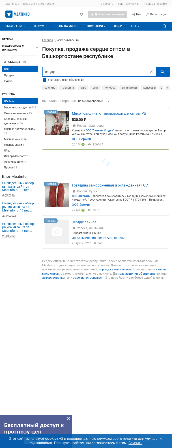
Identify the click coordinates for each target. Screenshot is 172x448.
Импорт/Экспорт (16, 156)
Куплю (8, 81)
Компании (96, 26)
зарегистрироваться (88, 277)
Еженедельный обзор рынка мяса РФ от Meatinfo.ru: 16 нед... (18, 227)
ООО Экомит (81, 204)
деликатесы (129, 87)
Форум (41, 26)
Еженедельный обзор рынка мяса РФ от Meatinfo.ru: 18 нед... (18, 186)
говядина (68, 87)
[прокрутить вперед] (167, 87)
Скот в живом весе (18, 113)
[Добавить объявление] (107, 14)
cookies (54, 438)
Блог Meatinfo (14, 176)
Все (6, 69)
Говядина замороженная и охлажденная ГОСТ (111, 185)
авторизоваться (54, 277)
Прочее (10, 167)
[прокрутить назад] (161, 87)
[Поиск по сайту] (164, 26)
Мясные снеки (14, 144)
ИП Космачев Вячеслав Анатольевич (99, 238)
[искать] (163, 71)
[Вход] (137, 14)
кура (83, 87)
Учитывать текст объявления (66, 79)
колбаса (110, 87)
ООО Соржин (81, 139)
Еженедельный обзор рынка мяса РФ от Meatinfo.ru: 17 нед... (18, 206)
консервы (149, 87)
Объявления (16, 26)
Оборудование (15, 161)
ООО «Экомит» (81, 196)
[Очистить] (151, 72)
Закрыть (135, 443)
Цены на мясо (68, 26)
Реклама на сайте (155, 3)
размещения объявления (138, 273)
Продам (9, 75)
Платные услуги (128, 3)
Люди (118, 26)
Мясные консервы (16, 139)
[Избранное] (81, 14)
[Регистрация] (156, 14)
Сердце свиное (84, 222)
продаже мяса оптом (115, 269)
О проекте (107, 3)
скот (95, 87)
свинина (50, 87)
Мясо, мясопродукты (20, 107)
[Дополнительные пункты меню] (135, 26)
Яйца (8, 150)
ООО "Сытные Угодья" (100, 130)
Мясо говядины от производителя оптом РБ (109, 113)
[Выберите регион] (20, 47)
